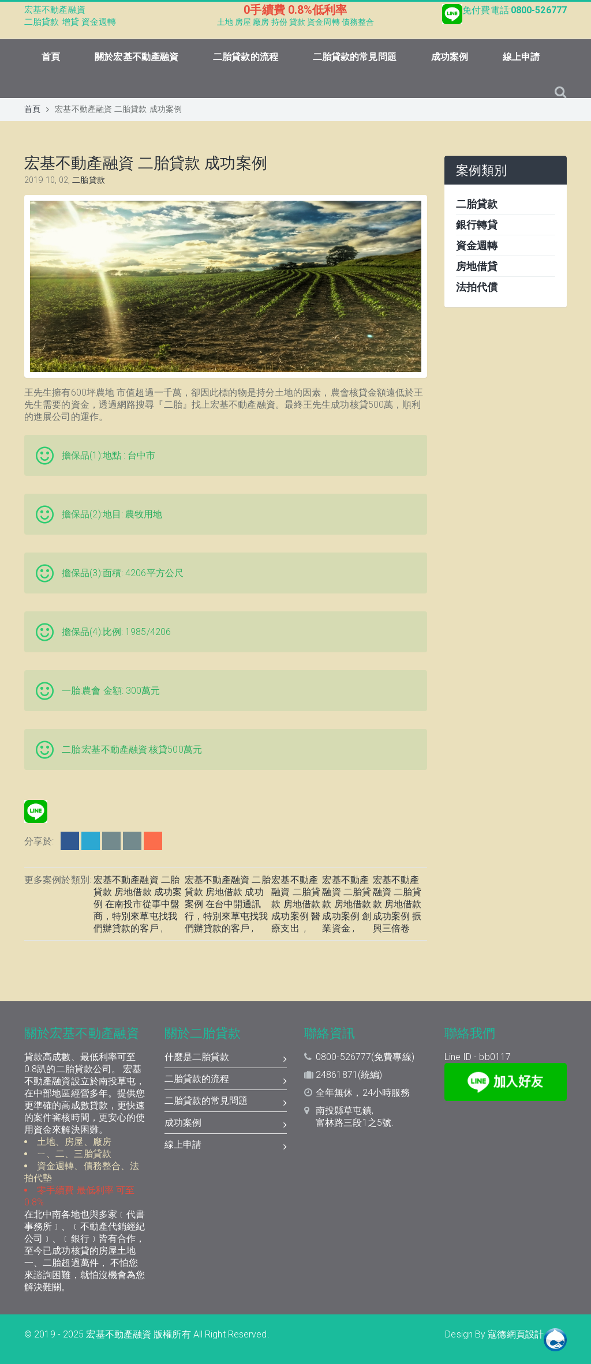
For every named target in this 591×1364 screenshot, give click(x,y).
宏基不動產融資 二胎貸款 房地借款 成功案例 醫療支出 (295, 904)
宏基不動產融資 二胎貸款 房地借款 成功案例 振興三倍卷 (397, 904)
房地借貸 (477, 266)
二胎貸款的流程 (245, 56)
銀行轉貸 (477, 225)
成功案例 (449, 56)
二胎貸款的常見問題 (355, 56)
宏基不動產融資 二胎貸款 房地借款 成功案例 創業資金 (346, 904)
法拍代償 (477, 287)
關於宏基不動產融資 (136, 56)
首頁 (51, 56)
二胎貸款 (88, 180)
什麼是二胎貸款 (225, 1058)
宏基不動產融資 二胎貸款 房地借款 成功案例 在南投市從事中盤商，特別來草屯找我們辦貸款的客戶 (137, 904)
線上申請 (521, 56)
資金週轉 (477, 245)
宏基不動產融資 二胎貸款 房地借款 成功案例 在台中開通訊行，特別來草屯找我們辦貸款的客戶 (228, 904)
